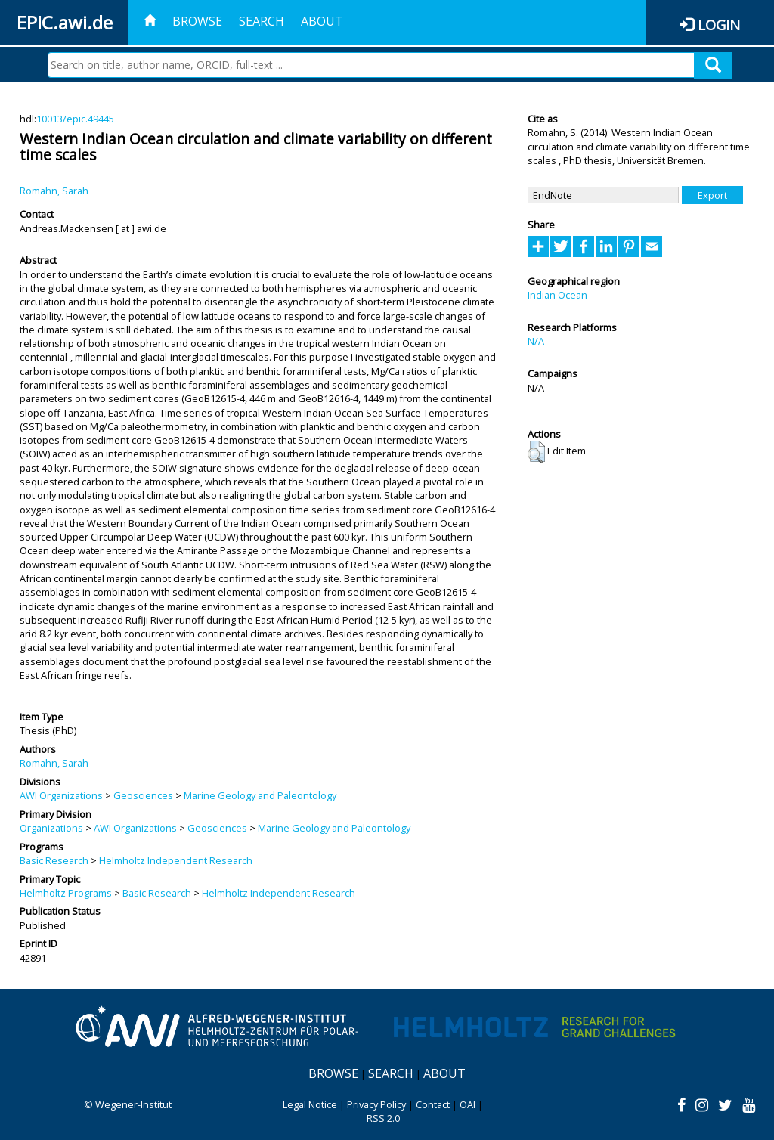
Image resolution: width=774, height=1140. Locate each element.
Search (261, 21)
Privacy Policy (376, 1104)
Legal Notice (310, 1104)
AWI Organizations (61, 795)
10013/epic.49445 (75, 118)
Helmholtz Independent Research (175, 860)
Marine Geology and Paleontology (260, 795)
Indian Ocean (557, 295)
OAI (467, 1104)
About (322, 21)
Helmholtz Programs (66, 893)
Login (719, 24)
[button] (536, 452)
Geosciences (143, 795)
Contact (433, 1104)
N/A (536, 341)
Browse (197, 21)
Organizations (51, 828)
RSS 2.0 (383, 1118)
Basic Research (54, 860)
